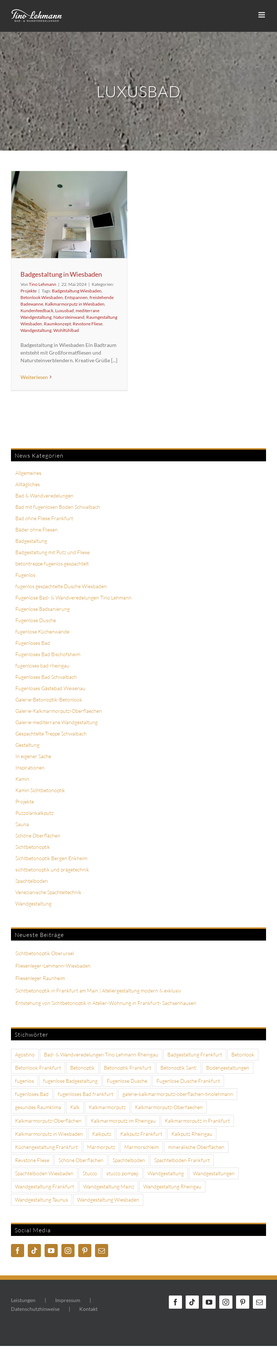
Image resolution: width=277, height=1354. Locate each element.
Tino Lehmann (42, 284)
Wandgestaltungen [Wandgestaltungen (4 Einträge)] (214, 1173)
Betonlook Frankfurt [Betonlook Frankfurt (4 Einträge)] (38, 1067)
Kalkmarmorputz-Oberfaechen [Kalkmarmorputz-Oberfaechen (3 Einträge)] (169, 1107)
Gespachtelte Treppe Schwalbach (51, 733)
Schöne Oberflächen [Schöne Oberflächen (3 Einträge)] (80, 1160)
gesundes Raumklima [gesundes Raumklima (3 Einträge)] (38, 1107)
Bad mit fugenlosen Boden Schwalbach (57, 507)
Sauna (22, 824)
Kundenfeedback (36, 310)
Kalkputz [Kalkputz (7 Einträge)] (101, 1134)
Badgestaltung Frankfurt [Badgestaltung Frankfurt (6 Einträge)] (194, 1054)
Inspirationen (30, 767)
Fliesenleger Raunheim (40, 978)
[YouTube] (51, 1250)
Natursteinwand (68, 317)
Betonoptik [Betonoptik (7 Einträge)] (82, 1067)
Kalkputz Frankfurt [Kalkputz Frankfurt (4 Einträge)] (141, 1134)
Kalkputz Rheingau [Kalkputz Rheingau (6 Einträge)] (191, 1134)
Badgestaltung (31, 541)
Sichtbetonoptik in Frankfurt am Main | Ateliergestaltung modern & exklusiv (98, 990)
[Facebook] (17, 1250)
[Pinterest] (84, 1250)
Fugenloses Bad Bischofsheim (47, 654)
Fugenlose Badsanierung (42, 609)
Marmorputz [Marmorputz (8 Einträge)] (101, 1147)
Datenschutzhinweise (35, 1309)
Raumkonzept (57, 323)
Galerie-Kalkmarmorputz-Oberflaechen (58, 711)
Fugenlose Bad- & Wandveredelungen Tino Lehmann (73, 597)
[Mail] (101, 1250)
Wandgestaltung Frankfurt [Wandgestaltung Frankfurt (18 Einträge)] (44, 1186)
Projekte (28, 291)
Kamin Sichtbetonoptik (40, 790)
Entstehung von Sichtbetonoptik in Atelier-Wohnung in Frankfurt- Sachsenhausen (105, 1003)
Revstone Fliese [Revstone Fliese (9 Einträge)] (32, 1160)
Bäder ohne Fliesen (36, 529)
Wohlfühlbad (66, 330)
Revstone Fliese (87, 323)
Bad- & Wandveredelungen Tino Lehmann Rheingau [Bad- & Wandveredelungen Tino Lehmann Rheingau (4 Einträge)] (101, 1054)
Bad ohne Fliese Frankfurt (44, 518)
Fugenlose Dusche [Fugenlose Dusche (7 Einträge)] (127, 1081)
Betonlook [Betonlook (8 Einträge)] (242, 1054)
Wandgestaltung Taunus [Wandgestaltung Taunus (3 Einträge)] (41, 1199)
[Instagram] (68, 1250)
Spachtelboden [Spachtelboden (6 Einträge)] (129, 1160)
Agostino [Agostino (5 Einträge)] (25, 1054)
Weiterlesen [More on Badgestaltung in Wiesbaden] (34, 377)
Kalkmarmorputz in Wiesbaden (75, 304)
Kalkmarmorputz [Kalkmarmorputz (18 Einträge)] (107, 1107)
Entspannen (76, 297)
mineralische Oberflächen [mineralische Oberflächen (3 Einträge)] (196, 1147)
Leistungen (23, 1300)
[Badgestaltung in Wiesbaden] (69, 214)
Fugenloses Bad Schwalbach (46, 677)
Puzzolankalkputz (34, 813)
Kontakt (88, 1309)
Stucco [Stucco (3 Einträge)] (90, 1173)
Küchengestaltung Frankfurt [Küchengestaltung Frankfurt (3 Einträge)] (46, 1147)
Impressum (67, 1300)
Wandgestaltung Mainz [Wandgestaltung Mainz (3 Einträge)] (108, 1186)
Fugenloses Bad (32, 643)
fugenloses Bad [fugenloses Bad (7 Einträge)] (32, 1094)
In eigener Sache (33, 756)
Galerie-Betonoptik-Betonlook (48, 699)
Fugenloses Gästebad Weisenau (50, 688)
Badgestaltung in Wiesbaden (61, 274)
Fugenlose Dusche (35, 620)
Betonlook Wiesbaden (41, 297)
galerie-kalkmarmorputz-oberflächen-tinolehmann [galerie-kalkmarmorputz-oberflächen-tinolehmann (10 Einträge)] (177, 1094)
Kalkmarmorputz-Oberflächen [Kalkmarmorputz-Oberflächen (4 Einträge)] (48, 1120)
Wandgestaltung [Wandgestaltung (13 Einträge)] (166, 1173)
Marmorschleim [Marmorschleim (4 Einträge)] (141, 1147)
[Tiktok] (34, 1250)
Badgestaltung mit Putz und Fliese (52, 552)
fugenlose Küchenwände (42, 631)
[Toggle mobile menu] (262, 15)
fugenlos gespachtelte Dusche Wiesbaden (61, 586)
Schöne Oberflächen (37, 835)
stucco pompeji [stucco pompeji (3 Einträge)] (122, 1173)
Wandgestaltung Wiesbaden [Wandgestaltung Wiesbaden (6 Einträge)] (108, 1199)
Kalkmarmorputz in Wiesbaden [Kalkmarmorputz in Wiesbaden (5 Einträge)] (49, 1134)
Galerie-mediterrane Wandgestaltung (56, 722)
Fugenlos (25, 575)
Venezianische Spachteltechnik (48, 892)
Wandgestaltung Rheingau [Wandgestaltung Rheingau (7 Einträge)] (172, 1186)
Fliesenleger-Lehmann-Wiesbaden (53, 965)
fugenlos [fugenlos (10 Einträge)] (24, 1081)
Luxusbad (64, 310)
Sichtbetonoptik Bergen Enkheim (51, 858)
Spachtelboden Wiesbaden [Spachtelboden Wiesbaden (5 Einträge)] (44, 1173)
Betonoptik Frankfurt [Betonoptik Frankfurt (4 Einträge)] (127, 1067)
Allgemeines (28, 473)
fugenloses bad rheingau (42, 665)
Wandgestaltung (36, 330)
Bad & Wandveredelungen (44, 495)
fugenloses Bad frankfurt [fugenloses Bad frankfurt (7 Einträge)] (85, 1094)
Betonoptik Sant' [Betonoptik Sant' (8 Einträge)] (178, 1067)
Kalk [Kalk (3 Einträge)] (75, 1107)
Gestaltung (27, 745)
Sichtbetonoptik (32, 847)
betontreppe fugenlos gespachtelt (52, 563)
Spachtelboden (31, 881)
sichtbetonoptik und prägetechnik (52, 869)
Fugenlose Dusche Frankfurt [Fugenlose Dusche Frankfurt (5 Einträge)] (188, 1081)
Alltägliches (27, 484)
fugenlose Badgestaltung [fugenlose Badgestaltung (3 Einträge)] (70, 1081)
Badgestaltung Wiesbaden (77, 291)
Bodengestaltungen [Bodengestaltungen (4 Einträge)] (227, 1067)
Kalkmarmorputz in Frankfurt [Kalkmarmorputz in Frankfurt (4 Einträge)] (197, 1120)
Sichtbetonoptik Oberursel (44, 953)
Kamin (22, 779)
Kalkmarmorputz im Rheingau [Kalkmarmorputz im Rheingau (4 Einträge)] (123, 1120)
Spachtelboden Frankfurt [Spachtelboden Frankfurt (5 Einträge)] (182, 1160)
